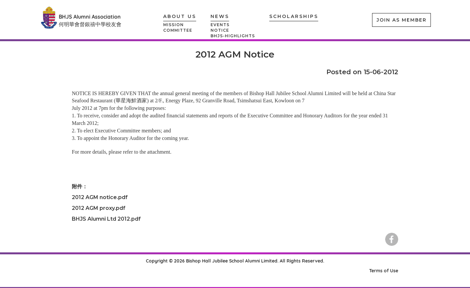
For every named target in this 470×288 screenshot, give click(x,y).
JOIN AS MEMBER (402, 20)
